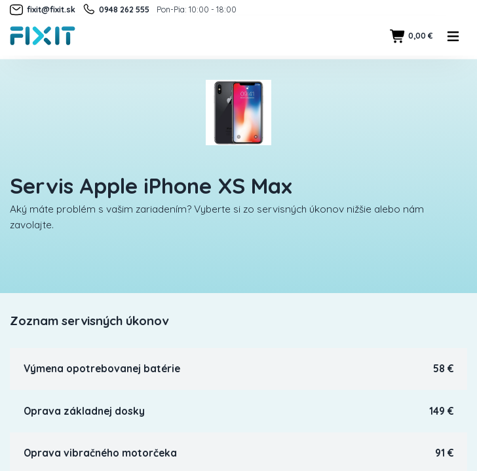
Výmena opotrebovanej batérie (102, 368)
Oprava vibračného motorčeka (100, 453)
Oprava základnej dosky (84, 411)
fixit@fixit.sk (42, 9)
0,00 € (411, 36)
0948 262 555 (115, 9)
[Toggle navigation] (453, 36)
